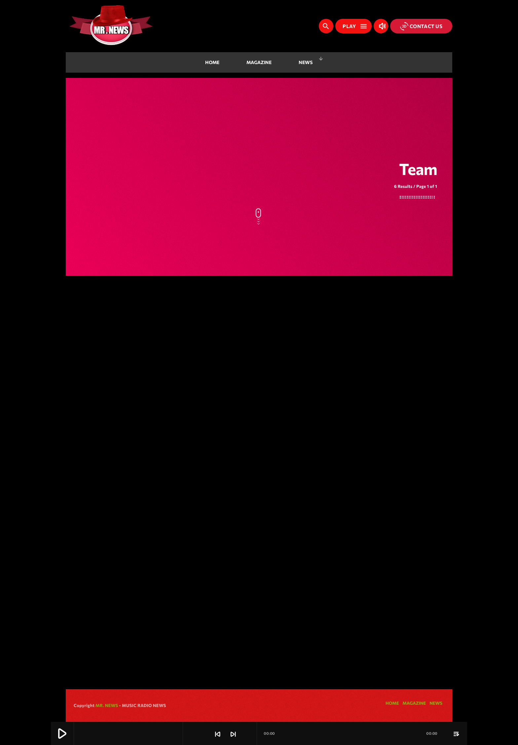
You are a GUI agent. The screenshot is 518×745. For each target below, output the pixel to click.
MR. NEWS (106, 705)
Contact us (421, 26)
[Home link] (111, 26)
